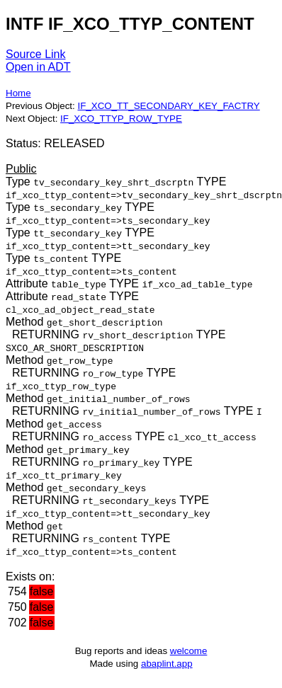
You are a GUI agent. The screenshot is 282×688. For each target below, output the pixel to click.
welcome (189, 651)
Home (18, 93)
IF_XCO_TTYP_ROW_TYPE (121, 118)
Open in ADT (38, 67)
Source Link (36, 54)
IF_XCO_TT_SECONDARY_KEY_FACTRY (168, 106)
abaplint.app (167, 663)
